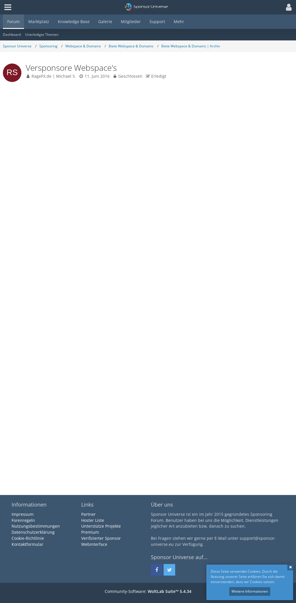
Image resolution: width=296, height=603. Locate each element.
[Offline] (37, 399)
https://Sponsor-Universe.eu (123, 299)
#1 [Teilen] (284, 99)
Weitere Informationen (250, 591)
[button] (287, 7)
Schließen (290, 567)
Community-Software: (148, 591)
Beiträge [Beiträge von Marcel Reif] (16, 461)
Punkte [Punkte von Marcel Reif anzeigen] (14, 455)
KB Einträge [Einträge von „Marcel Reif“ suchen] (18, 468)
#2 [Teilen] (284, 357)
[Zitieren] (282, 331)
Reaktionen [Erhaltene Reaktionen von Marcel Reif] (18, 448)
